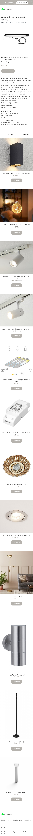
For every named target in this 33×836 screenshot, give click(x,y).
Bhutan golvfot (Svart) (16, 742)
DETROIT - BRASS (16, 597)
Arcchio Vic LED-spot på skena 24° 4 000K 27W (16, 277)
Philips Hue (11, 59)
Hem (2, 22)
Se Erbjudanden (22, 2)
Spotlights (4, 59)
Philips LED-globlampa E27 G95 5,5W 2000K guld (16, 225)
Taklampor (20, 57)
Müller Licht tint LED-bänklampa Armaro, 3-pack (16, 380)
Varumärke (12, 57)
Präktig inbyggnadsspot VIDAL (16, 484)
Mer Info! (8, 71)
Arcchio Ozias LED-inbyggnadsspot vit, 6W (16, 535)
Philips (26, 57)
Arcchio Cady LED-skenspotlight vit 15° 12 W (16, 329)
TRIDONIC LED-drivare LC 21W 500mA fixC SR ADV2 (16, 433)
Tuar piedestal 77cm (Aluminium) (16, 792)
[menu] (30, 9)
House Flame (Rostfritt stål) (17, 675)
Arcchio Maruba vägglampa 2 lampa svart (16, 173)
